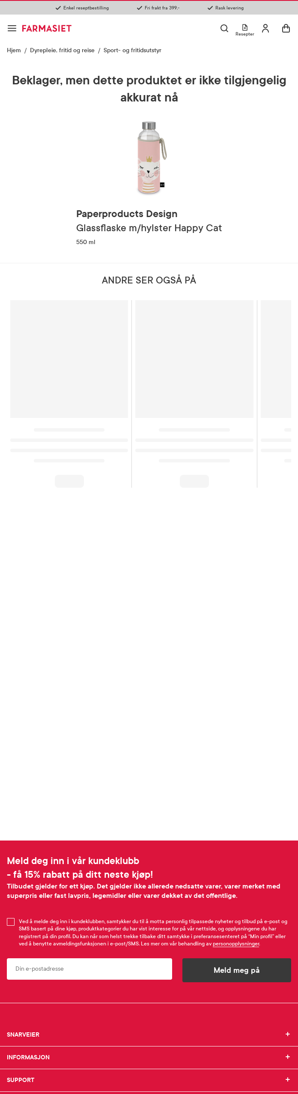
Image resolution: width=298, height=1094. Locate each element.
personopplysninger (236, 944)
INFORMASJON (149, 1057)
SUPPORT (149, 1080)
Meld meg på (237, 970)
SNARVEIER (149, 1035)
